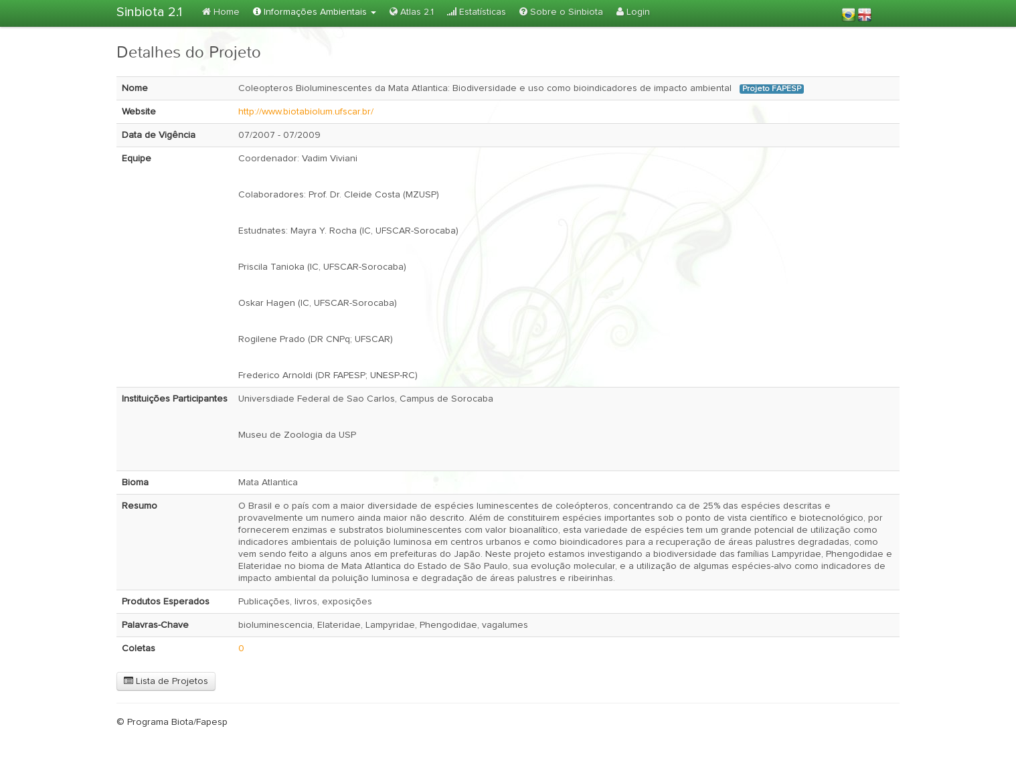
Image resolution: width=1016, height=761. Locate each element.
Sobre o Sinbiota (561, 12)
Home (221, 12)
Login (633, 12)
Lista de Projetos (166, 681)
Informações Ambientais (314, 12)
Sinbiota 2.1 (149, 12)
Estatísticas (476, 12)
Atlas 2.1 (412, 12)
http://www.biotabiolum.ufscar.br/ (305, 111)
